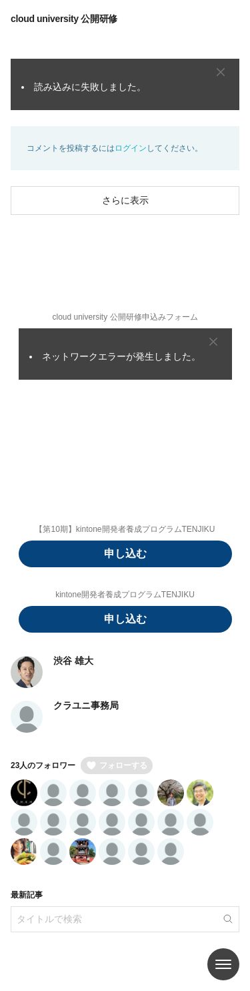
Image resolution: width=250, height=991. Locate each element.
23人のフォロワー (43, 765)
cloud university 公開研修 (64, 18)
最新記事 (27, 895)
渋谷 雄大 (73, 660)
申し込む (125, 553)
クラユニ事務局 (86, 705)
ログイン (131, 148)
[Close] (221, 72)
